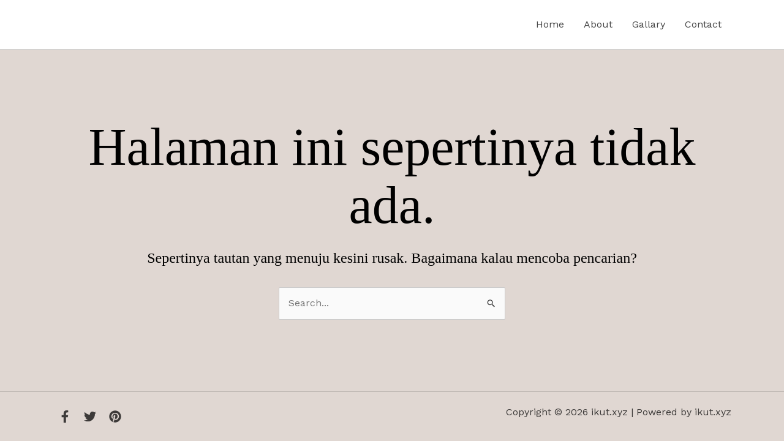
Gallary (648, 24)
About (598, 24)
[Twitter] (90, 416)
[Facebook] (65, 416)
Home (550, 24)
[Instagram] (115, 416)
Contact (703, 24)
